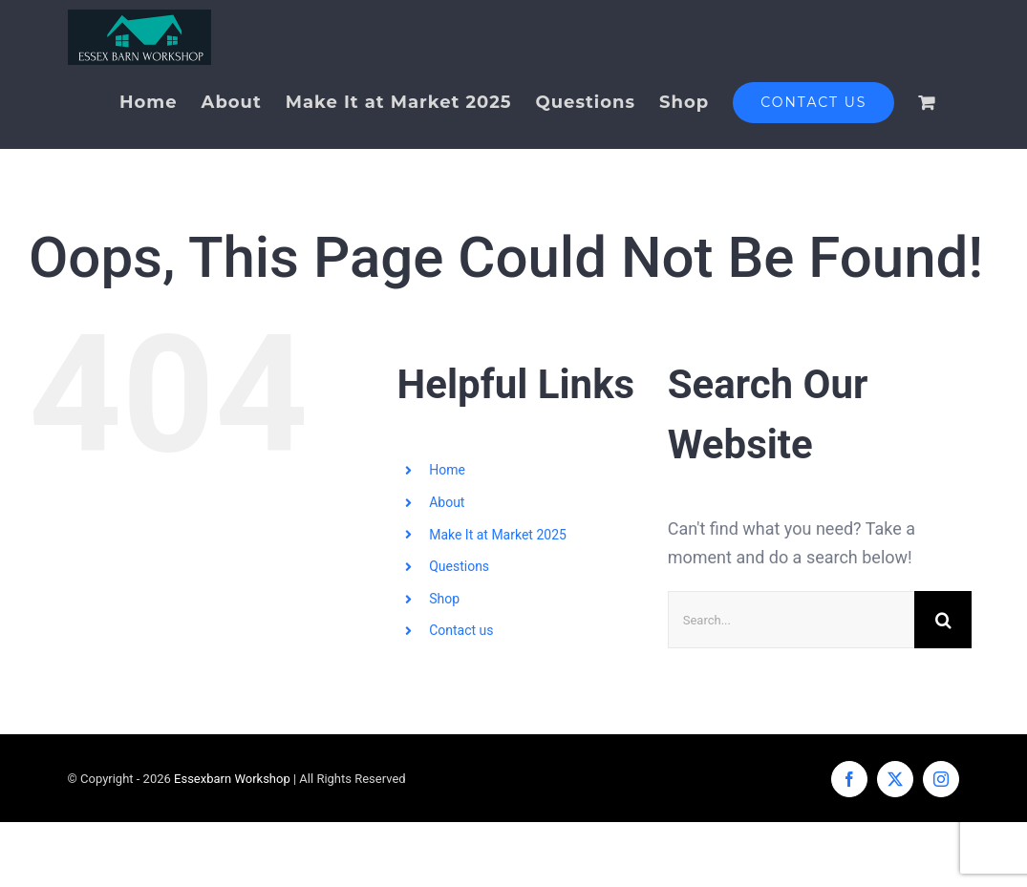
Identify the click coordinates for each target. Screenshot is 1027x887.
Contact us (461, 630)
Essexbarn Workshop (232, 778)
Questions (459, 566)
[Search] (943, 619)
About (446, 502)
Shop (444, 597)
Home (447, 469)
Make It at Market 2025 (498, 533)
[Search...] (791, 619)
